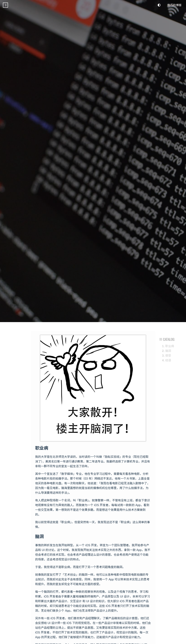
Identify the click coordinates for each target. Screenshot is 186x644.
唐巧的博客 (174, 5)
